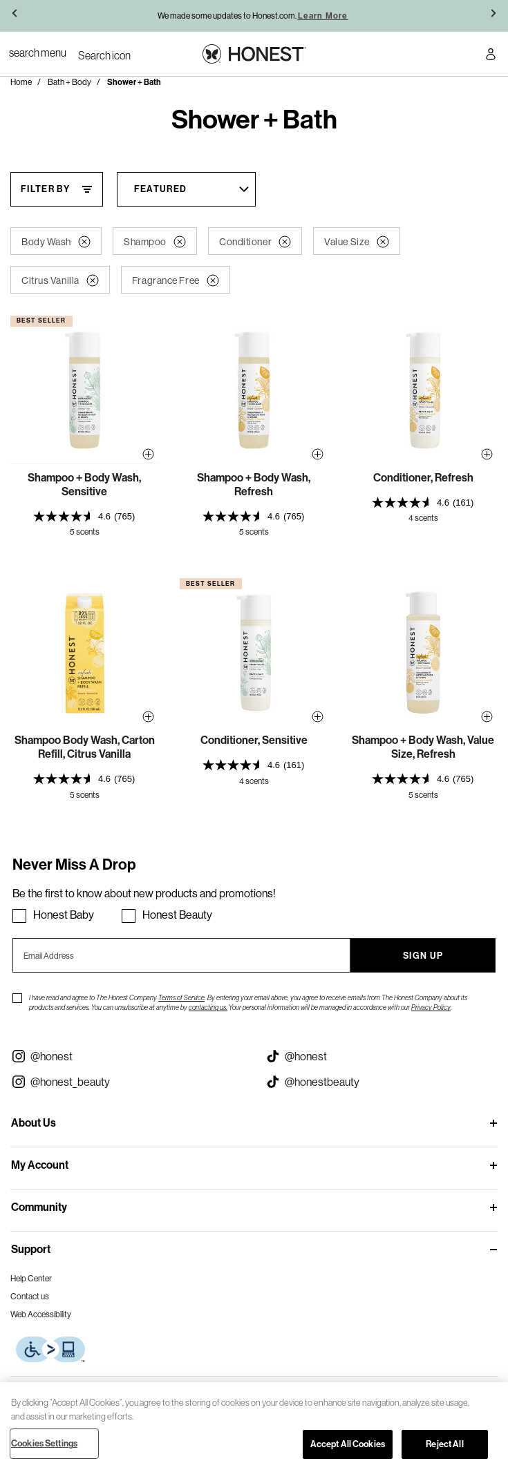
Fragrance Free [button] (175, 280)
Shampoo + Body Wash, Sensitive (84, 484)
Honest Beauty (177, 914)
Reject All (444, 1444)
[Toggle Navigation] (37, 52)
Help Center (31, 1278)
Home (21, 82)
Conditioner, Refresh (423, 477)
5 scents (85, 531)
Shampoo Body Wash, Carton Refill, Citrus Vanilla (85, 747)
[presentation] (84, 516)
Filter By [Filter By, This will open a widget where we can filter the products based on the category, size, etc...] (45, 189)
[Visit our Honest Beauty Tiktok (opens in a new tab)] (381, 1081)
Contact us (29, 1296)
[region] (254, 1427)
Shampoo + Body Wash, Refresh (253, 484)
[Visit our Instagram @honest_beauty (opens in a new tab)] (127, 1081)
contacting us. (208, 1007)
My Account (39, 1165)
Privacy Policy (431, 1007)
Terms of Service (181, 997)
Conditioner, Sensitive (254, 740)
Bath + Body (69, 82)
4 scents (423, 518)
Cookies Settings (44, 1443)
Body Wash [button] (56, 242)
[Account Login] (491, 56)
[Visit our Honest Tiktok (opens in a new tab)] (381, 1056)
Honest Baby (63, 914)
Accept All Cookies (347, 1444)
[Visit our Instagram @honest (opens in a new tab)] (127, 1056)
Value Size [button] (356, 242)
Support (30, 1249)
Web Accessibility (40, 1314)
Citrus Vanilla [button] (60, 280)
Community (39, 1207)
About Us (33, 1122)
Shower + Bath (134, 82)
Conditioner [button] (255, 242)
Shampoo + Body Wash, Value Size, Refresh (423, 747)
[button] (16, 16)
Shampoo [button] (155, 242)
